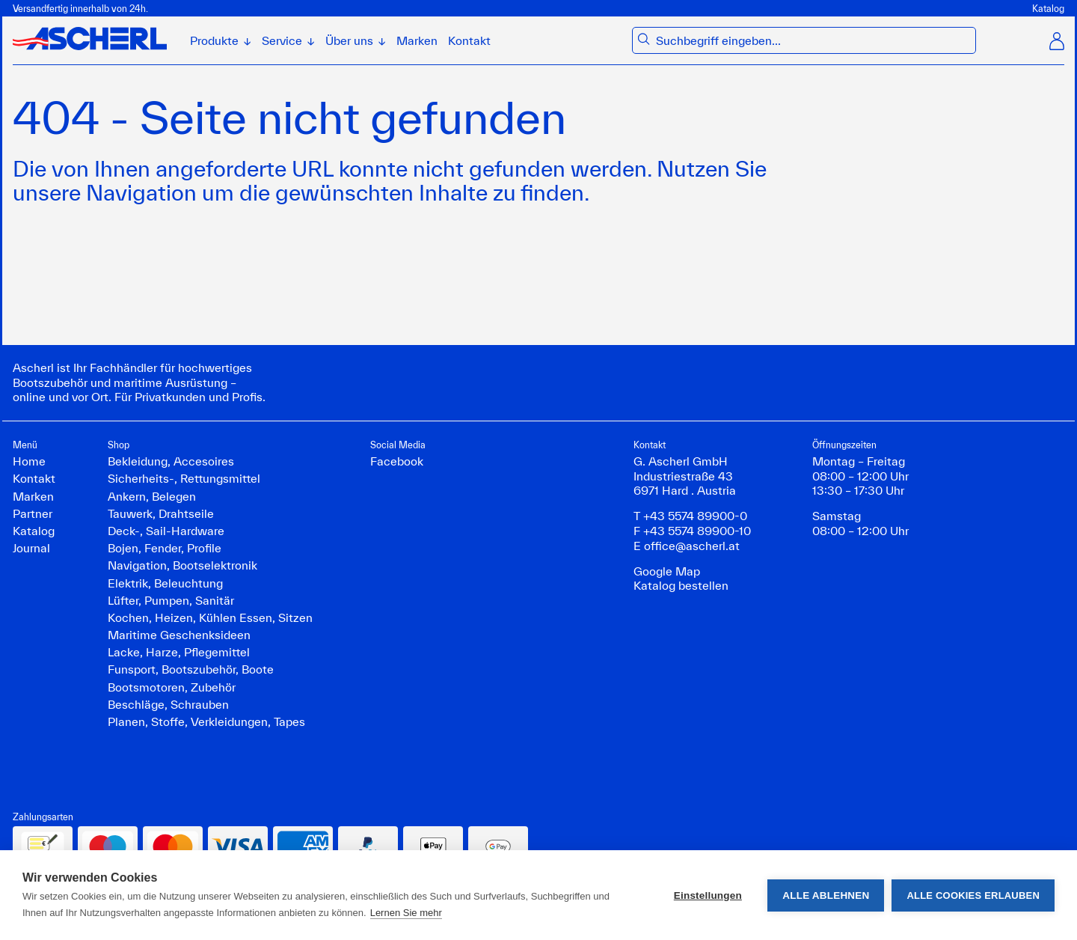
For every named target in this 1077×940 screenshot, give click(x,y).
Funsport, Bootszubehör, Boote (191, 669)
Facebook (396, 461)
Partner (32, 513)
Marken (417, 40)
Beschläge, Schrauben (168, 704)
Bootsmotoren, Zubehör (172, 687)
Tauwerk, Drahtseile (161, 513)
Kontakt (469, 40)
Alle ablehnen (825, 895)
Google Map (666, 571)
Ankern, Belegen (152, 496)
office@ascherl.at (692, 545)
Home (29, 461)
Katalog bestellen (680, 585)
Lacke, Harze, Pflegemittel (179, 652)
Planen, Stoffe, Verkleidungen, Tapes (206, 721)
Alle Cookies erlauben (973, 895)
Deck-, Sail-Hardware (166, 530)
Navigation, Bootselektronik (182, 565)
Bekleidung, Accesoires (171, 461)
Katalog (1048, 8)
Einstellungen (708, 895)
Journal (31, 548)
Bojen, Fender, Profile (164, 548)
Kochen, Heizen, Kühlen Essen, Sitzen (210, 617)
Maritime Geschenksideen (179, 634)
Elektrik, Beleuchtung (165, 583)
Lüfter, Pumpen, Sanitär (171, 600)
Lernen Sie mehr (406, 912)
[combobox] (812, 41)
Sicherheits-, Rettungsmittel (184, 478)
